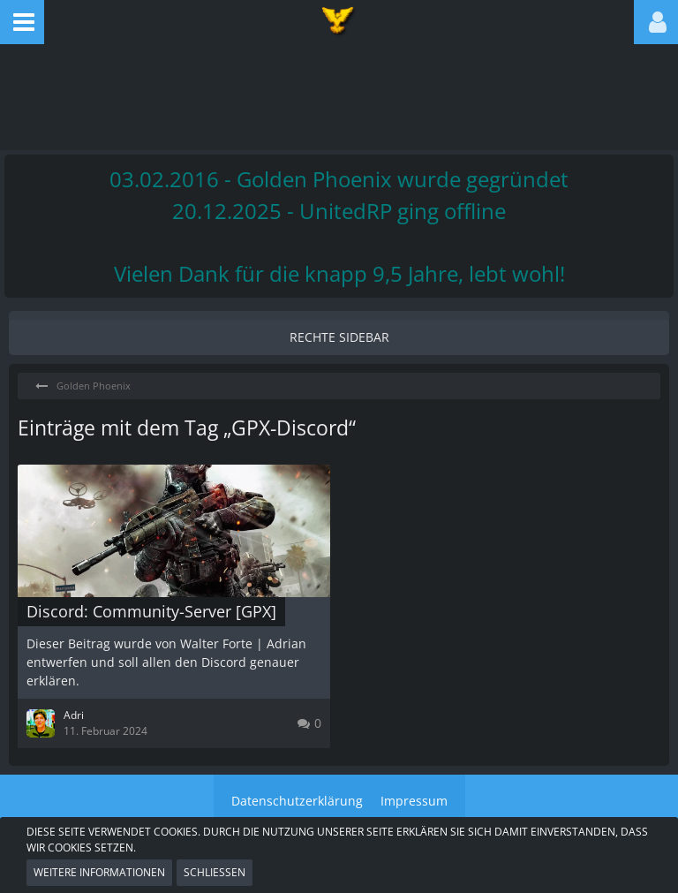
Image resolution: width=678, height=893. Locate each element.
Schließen (214, 872)
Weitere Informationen (99, 872)
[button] (22, 22)
